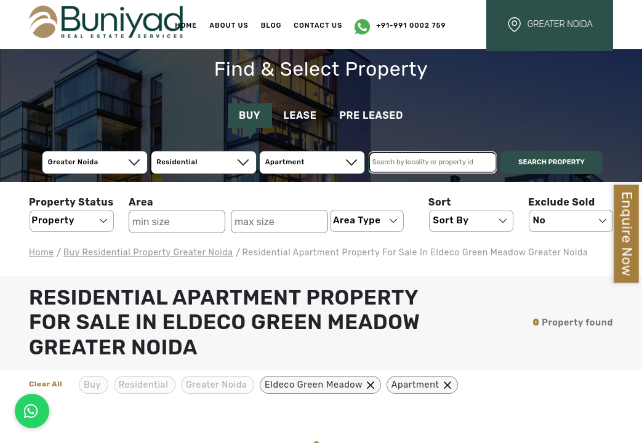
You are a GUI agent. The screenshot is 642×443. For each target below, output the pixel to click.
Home (186, 26)
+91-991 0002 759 (411, 26)
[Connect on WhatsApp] (32, 411)
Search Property (551, 162)
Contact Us (318, 26)
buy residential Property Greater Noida (148, 252)
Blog (271, 26)
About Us (228, 26)
